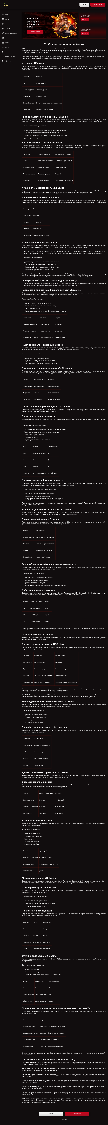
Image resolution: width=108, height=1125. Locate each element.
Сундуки (5, 43)
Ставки (5, 24)
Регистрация (98, 4)
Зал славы (6, 52)
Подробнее (85, 19)
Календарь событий (9, 56)
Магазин (5, 38)
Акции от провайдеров (9, 33)
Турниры (6, 28)
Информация (7, 61)
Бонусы (5, 19)
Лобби (5, 14)
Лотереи (5, 47)
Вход (84, 4)
